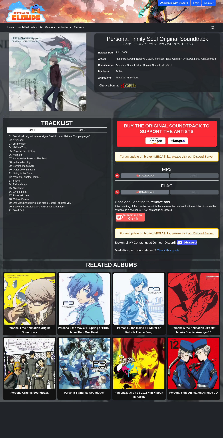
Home (10, 27)
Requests (79, 27)
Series (118, 71)
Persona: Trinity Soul (126, 77)
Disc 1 (31, 130)
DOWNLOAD (145, 175)
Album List (37, 27)
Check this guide (168, 250)
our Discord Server (201, 156)
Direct (194, 175)
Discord (167, 210)
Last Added (22, 27)
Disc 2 (81, 130)
